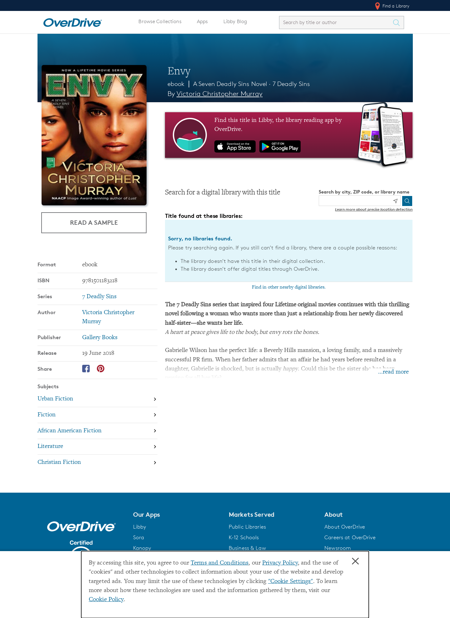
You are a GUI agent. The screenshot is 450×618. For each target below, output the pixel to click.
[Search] (407, 201)
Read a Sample (94, 222)
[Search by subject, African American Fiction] (98, 431)
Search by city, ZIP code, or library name (364, 192)
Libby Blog (235, 21)
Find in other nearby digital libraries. (289, 287)
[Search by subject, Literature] (98, 447)
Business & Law (247, 548)
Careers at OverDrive (349, 537)
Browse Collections (159, 21)
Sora (138, 537)
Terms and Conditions (219, 563)
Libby (139, 527)
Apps (202, 21)
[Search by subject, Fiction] (98, 415)
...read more (393, 372)
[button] (177, 514)
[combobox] (335, 22)
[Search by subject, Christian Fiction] (98, 462)
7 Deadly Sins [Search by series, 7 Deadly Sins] (99, 297)
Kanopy (142, 548)
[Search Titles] (398, 22)
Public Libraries (247, 527)
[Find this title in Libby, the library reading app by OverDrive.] (289, 135)
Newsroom (337, 548)
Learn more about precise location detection (373, 209)
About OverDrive (344, 527)
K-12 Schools (244, 537)
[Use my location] (395, 201)
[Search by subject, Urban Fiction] (98, 399)
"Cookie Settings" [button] (290, 582)
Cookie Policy (106, 600)
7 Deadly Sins (291, 84)
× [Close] (355, 561)
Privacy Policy (280, 563)
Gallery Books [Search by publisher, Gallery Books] (100, 338)
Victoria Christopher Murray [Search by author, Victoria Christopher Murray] (219, 94)
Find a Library (392, 6)
